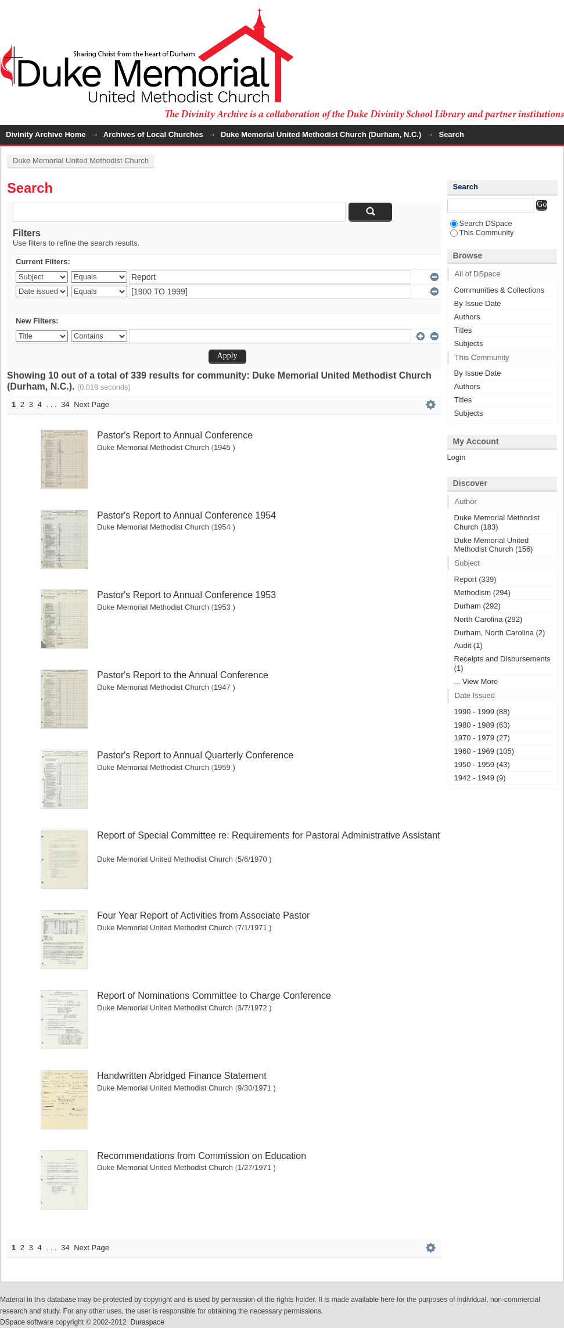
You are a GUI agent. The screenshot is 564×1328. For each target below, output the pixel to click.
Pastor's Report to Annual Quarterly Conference (195, 755)
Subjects (468, 343)
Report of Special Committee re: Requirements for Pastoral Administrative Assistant (268, 835)
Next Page (91, 404)
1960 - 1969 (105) (484, 751)
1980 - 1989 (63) (482, 725)
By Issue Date (477, 303)
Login (554, 14)
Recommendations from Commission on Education (201, 1156)
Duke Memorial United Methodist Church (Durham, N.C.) (321, 134)
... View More (476, 681)
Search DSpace (481, 223)
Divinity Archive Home (46, 134)
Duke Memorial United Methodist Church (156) (493, 545)
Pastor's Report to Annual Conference (175, 435)
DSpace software (26, 1322)
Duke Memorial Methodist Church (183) (497, 522)
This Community (482, 232)
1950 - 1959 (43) (482, 764)
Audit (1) (468, 645)
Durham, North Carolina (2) (499, 632)
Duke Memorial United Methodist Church (81, 160)
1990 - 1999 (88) (482, 711)
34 (65, 404)
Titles (463, 330)
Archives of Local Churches (153, 134)
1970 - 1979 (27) (482, 737)
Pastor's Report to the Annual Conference (182, 675)
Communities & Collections (499, 290)
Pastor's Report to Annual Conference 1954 (186, 515)
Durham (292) (477, 606)
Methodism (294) (482, 592)
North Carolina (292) (488, 619)
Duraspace (147, 1322)
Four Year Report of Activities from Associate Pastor (203, 915)
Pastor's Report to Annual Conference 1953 (186, 595)
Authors (467, 316)
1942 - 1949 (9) (480, 777)
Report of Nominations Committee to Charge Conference (214, 996)
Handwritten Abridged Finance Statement (182, 1076)
